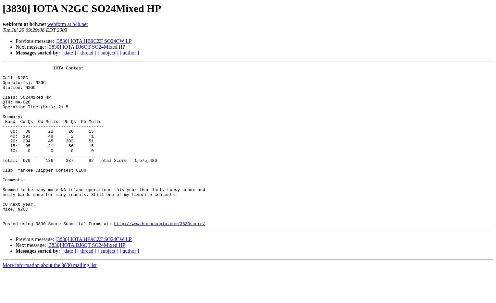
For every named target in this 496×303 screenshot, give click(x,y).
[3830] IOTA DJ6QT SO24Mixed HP (86, 47)
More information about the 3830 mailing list (50, 297)
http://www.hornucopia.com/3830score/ (159, 256)
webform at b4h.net (67, 24)
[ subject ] (108, 52)
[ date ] (68, 52)
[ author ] (129, 52)
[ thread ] (86, 52)
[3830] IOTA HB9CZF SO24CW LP (94, 41)
